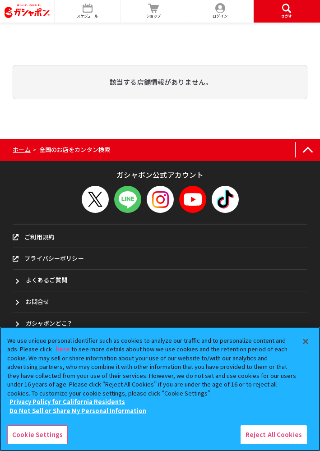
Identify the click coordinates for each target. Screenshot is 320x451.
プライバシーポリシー (48, 258)
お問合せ (38, 301)
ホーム (21, 149)
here (63, 349)
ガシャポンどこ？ (49, 323)
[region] (160, 389)
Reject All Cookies (274, 434)
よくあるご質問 (46, 280)
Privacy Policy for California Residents (67, 401)
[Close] (305, 341)
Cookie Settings (37, 434)
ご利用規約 (33, 237)
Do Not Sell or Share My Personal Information (77, 410)
